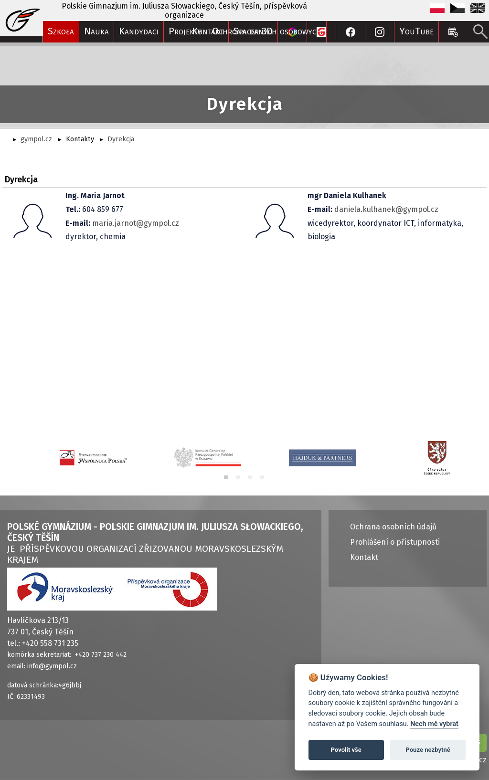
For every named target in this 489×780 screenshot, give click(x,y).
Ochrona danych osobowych (266, 31)
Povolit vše (346, 749)
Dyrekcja (120, 139)
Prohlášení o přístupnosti (395, 542)
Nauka (96, 31)
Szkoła (61, 31)
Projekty (185, 31)
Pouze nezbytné (427, 749)
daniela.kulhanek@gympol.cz (386, 209)
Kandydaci (139, 31)
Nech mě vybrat (434, 724)
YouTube (416, 31)
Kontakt (364, 557)
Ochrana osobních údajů (393, 526)
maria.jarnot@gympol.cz (135, 223)
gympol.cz (36, 139)
